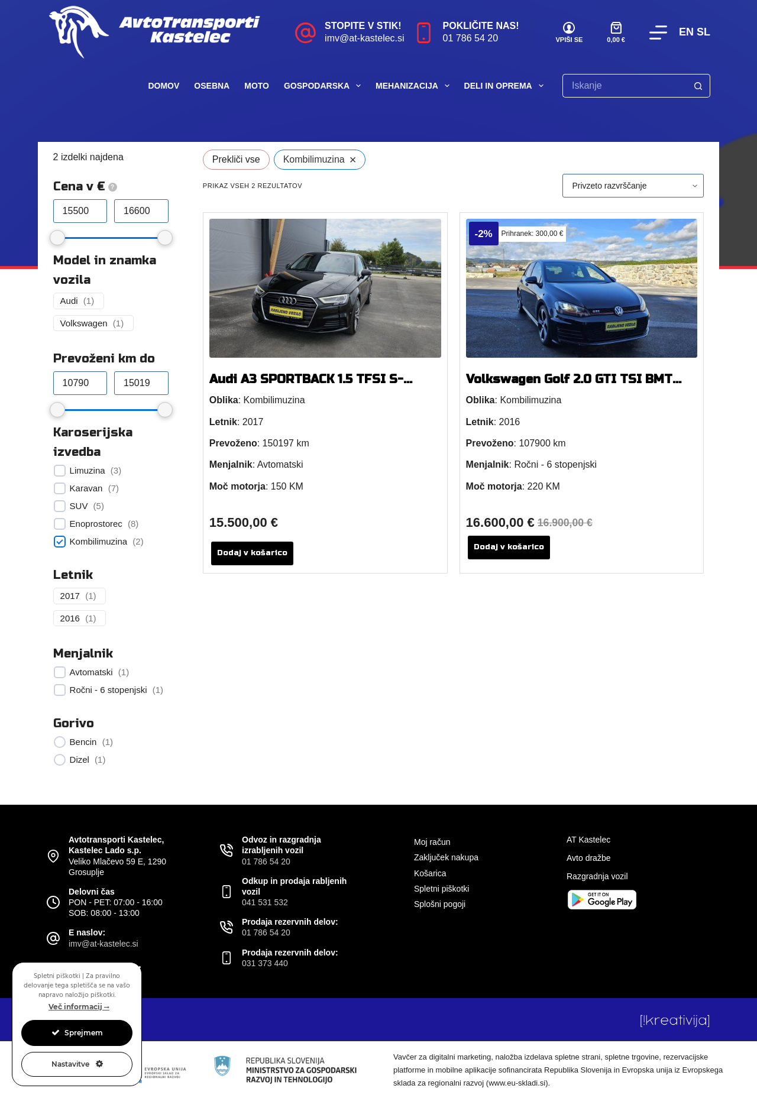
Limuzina (87, 470)
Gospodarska (324, 86)
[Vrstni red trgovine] (633, 185)
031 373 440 (265, 963)
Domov (163, 85)
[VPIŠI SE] (569, 33)
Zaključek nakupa (446, 857)
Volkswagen (84, 323)
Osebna (211, 85)
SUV (79, 506)
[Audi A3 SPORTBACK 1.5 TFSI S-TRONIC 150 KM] (325, 288)
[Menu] (658, 32)
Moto (256, 85)
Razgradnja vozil (597, 876)
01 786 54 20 (470, 38)
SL (703, 32)
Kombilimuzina (99, 541)
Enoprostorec (96, 524)
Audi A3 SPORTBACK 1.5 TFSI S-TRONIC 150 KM (306, 386)
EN (686, 32)
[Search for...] (624, 86)
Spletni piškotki (441, 888)
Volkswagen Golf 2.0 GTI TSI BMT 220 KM (569, 386)
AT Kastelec (588, 839)
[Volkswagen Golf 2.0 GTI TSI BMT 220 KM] (582, 288)
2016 (70, 618)
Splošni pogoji (439, 904)
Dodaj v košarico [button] (252, 553)
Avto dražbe (588, 858)
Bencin (83, 742)
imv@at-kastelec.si (365, 38)
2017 (70, 596)
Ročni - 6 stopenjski (108, 690)
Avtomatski (91, 672)
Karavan (86, 488)
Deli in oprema (506, 86)
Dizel (79, 759)
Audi (69, 301)
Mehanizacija (415, 86)
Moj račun (432, 842)
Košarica (430, 873)
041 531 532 (265, 902)
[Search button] (698, 86)
